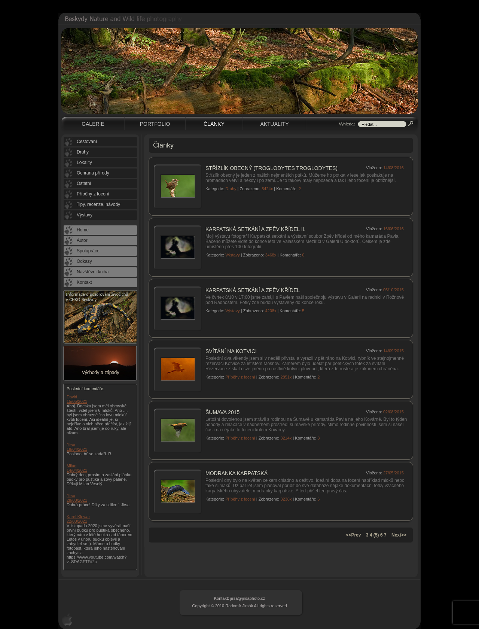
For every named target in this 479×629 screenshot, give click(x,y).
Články (214, 124)
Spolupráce (88, 250)
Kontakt (84, 282)
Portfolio (155, 124)
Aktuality (274, 124)
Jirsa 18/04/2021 (77, 447)
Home (83, 230)
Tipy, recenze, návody (98, 204)
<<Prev (353, 535)
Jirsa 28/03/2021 (77, 497)
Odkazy (84, 261)
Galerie (93, 124)
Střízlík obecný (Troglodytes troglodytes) (271, 168)
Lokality (84, 162)
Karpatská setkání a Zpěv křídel (252, 290)
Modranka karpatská (236, 473)
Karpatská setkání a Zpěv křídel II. (255, 229)
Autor (82, 240)
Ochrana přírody (93, 173)
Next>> (398, 535)
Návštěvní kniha (93, 271)
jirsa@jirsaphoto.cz (247, 598)
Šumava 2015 (222, 412)
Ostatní (84, 183)
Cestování (87, 141)
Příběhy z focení (240, 377)
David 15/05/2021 (77, 399)
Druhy (230, 188)
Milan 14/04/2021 (77, 468)
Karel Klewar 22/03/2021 (78, 518)
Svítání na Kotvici (231, 351)
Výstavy (232, 255)
